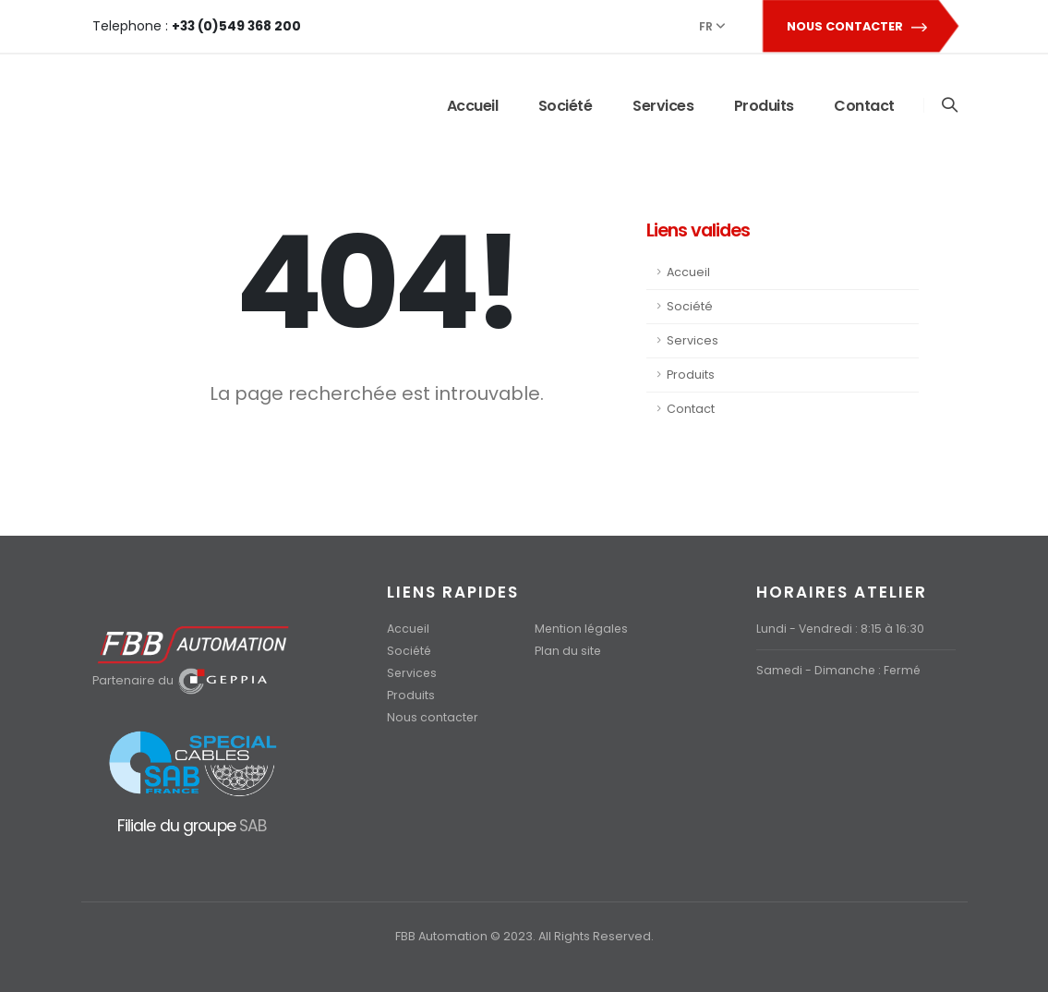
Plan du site (568, 651)
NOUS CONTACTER (860, 26)
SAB (252, 825)
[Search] (949, 105)
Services (662, 105)
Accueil (472, 105)
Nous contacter (433, 717)
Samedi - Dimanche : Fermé (840, 670)
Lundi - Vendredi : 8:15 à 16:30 (841, 628)
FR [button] (712, 26)
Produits (763, 105)
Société (564, 105)
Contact (863, 105)
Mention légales (583, 628)
